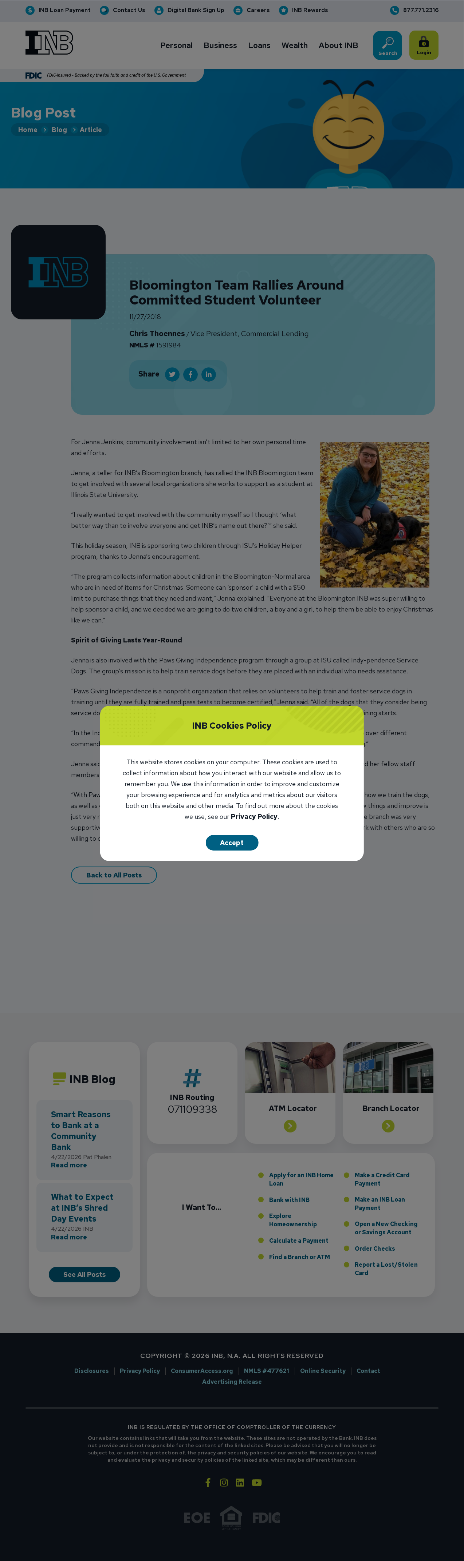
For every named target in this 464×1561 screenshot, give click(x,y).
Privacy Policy (254, 817)
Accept (232, 843)
